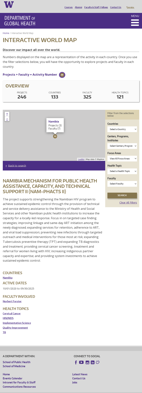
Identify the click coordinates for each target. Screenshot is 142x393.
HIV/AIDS (8, 313)
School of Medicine (14, 361)
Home (6, 28)
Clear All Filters (128, 197)
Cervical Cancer (12, 308)
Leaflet (81, 154)
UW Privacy (52, 390)
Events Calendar (12, 373)
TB (4, 327)
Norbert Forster (12, 296)
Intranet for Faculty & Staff (19, 377)
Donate (130, 4)
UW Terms (67, 390)
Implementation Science (17, 317)
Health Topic (114, 160)
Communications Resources (19, 381)
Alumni (77, 4)
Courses (68, 4)
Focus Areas (114, 147)
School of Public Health (16, 356)
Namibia (7, 272)
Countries (112, 118)
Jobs (74, 377)
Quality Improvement (15, 322)
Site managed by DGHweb (89, 390)
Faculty (111, 173)
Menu (135, 10)
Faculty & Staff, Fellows (95, 4)
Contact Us (114, 4)
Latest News (79, 369)
